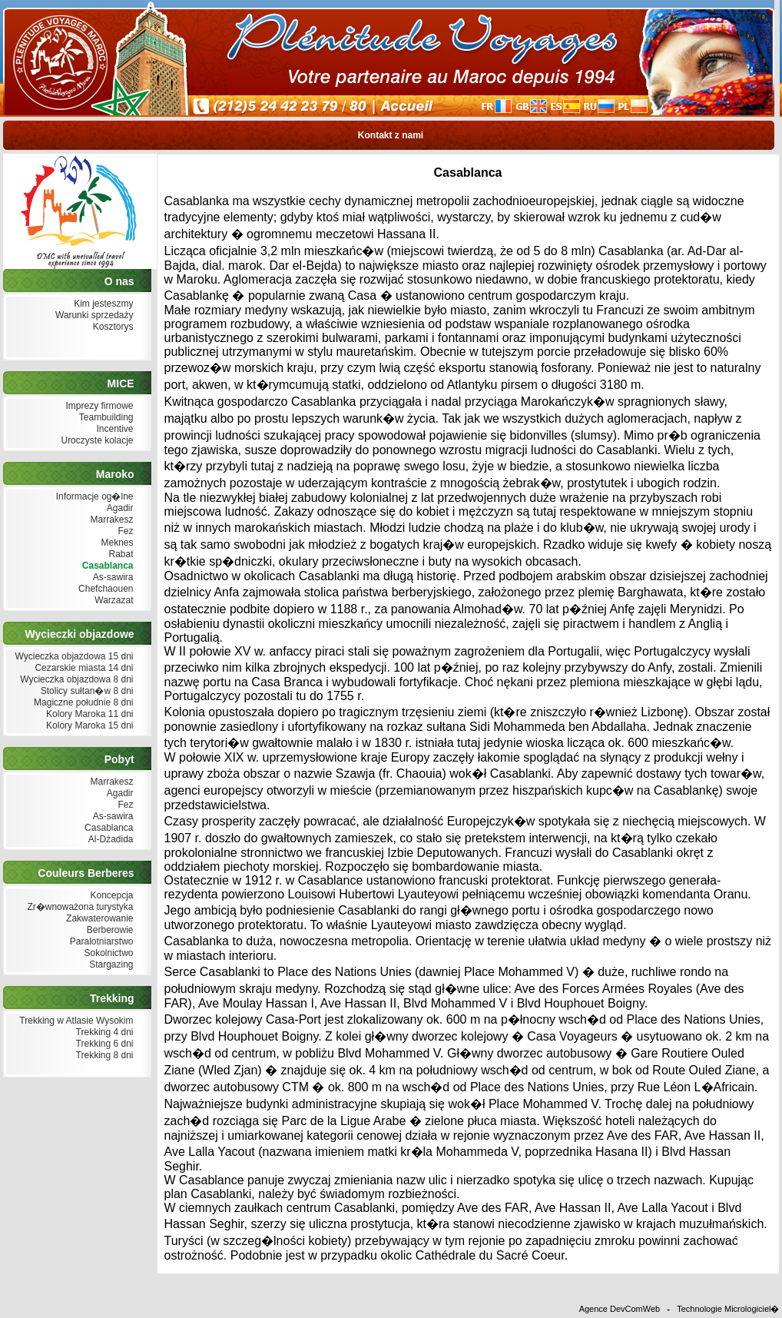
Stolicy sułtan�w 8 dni (85, 691)
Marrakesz (110, 520)
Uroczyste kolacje (95, 441)
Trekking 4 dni (102, 1032)
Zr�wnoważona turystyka (78, 907)
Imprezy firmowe (97, 406)
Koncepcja (110, 895)
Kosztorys (111, 327)
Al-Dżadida (109, 839)
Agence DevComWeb (620, 1308)
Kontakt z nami (390, 135)
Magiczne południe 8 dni (82, 703)
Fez (123, 531)
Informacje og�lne (92, 497)
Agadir (118, 508)
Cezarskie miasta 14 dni (82, 668)
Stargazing (110, 965)
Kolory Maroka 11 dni (88, 714)
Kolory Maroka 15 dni (88, 726)
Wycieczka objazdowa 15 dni (72, 656)
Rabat (119, 554)
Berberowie (108, 930)
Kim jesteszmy (102, 304)
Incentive (113, 429)
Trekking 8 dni (102, 1055)
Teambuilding (105, 417)
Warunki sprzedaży (93, 315)
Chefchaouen (104, 589)
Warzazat (112, 600)
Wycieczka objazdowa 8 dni (75, 680)
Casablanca (105, 566)
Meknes (115, 543)
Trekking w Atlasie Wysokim (74, 1021)
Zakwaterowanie (98, 919)
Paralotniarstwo (99, 942)
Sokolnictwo (107, 953)
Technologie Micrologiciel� (728, 1308)
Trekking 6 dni (102, 1044)
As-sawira (111, 577)
